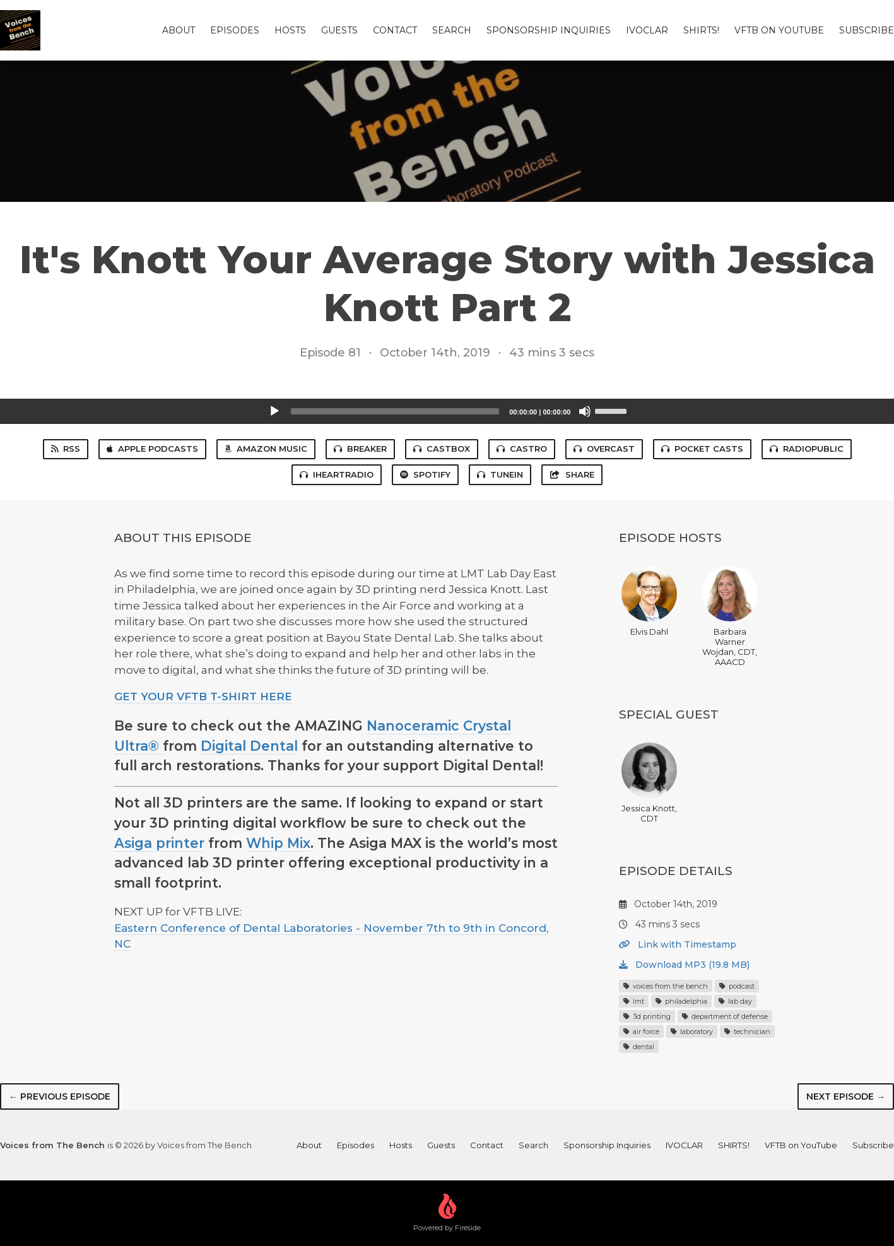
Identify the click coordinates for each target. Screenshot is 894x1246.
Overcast (604, 449)
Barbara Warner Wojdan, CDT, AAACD (730, 616)
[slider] (395, 411)
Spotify (425, 474)
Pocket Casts (702, 449)
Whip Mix (278, 843)
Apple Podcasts (152, 449)
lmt (633, 1001)
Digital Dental (249, 746)
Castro (522, 449)
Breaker (360, 449)
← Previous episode (59, 1096)
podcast (737, 986)
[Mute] (585, 411)
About (178, 30)
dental (638, 1046)
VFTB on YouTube (779, 30)
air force (641, 1031)
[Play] (274, 411)
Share (572, 474)
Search (451, 30)
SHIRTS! (701, 30)
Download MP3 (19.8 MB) (684, 964)
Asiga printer (159, 843)
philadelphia (681, 1001)
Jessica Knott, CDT (649, 783)
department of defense (725, 1016)
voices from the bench (665, 986)
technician (747, 1031)
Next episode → (845, 1096)
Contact (395, 30)
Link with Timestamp (677, 944)
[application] (447, 411)
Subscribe (866, 30)
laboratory (692, 1031)
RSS (65, 449)
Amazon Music (266, 449)
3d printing (647, 1016)
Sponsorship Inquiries (548, 30)
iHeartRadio (336, 474)
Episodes (234, 30)
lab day (735, 1001)
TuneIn (500, 474)
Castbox (441, 449)
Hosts (290, 30)
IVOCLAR (647, 30)
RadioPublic (807, 449)
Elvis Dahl (649, 601)
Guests (339, 30)
